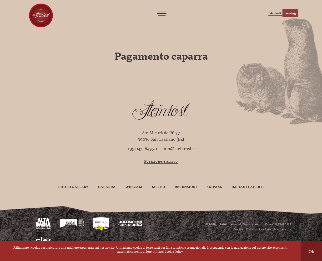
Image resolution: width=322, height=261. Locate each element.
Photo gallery (73, 186)
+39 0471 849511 (142, 148)
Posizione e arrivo (161, 161)
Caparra (107, 186)
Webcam (133, 186)
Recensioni (186, 186)
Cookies (265, 229)
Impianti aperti (247, 186)
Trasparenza (282, 229)
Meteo (158, 186)
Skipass (214, 186)
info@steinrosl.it (178, 148)
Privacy (251, 229)
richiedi (256, 13)
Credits (238, 229)
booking (286, 13)
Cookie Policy (174, 251)
